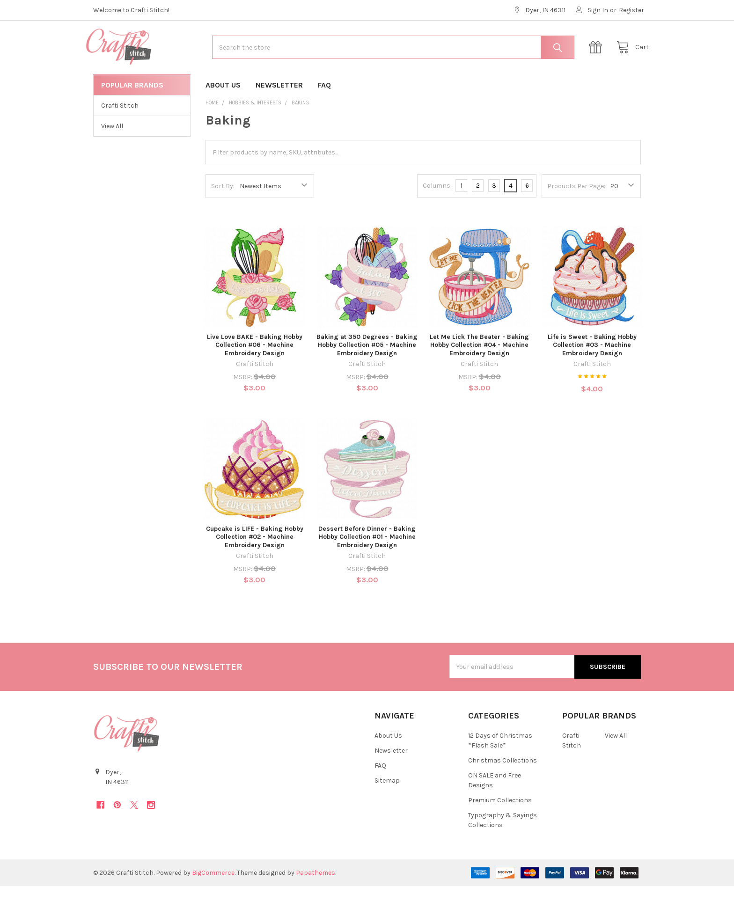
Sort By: (223, 209)
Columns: (437, 209)
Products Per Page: (576, 209)
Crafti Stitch (120, 128)
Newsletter (279, 107)
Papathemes (315, 896)
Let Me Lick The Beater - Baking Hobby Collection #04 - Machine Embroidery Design (479, 368)
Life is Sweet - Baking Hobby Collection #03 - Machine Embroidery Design (592, 368)
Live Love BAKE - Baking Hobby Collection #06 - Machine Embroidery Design (254, 368)
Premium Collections (500, 823)
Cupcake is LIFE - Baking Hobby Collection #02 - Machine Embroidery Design (254, 560)
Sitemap (387, 803)
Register (631, 10)
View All (112, 149)
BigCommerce (213, 896)
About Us (223, 107)
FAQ (324, 107)
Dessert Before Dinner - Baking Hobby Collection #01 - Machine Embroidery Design (367, 560)
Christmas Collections (502, 783)
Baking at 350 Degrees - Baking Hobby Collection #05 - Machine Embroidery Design (367, 368)
